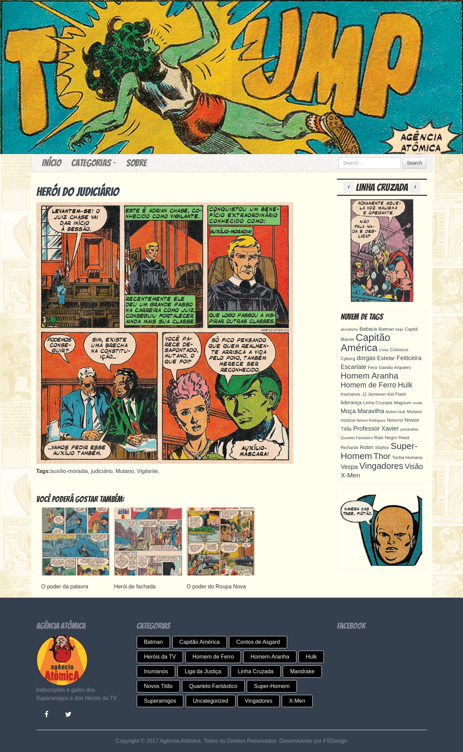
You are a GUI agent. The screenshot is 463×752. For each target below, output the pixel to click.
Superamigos (160, 701)
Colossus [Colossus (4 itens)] (399, 349)
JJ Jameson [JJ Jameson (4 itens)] (374, 394)
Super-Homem (272, 686)
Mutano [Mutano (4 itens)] (414, 411)
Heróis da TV (160, 657)
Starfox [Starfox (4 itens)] (382, 447)
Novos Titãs (158, 686)
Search (414, 163)
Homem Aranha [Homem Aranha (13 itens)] (369, 375)
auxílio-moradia (69, 471)
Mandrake (302, 671)
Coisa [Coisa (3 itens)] (383, 350)
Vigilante (147, 471)
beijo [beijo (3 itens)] (399, 329)
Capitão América (200, 642)
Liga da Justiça (203, 671)
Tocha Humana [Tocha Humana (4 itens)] (407, 457)
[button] (349, 187)
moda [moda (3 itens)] (417, 403)
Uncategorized (210, 701)
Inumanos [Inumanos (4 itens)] (351, 394)
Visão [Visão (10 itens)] (414, 466)
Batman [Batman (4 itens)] (386, 329)
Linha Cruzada (255, 671)
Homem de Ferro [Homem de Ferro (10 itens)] (368, 385)
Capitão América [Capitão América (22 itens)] (365, 342)
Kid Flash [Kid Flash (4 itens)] (396, 394)
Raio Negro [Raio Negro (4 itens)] (385, 437)
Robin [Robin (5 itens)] (366, 447)
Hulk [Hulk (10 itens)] (405, 385)
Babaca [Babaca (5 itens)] (368, 329)
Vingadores (258, 701)
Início (51, 163)
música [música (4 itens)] (348, 420)
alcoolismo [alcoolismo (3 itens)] (349, 329)
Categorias (93, 163)
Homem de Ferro (213, 657)
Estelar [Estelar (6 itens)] (386, 358)
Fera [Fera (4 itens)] (372, 367)
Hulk (311, 657)
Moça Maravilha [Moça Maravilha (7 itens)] (362, 411)
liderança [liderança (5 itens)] (351, 402)
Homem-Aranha (270, 657)
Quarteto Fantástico (213, 686)
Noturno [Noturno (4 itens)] (395, 420)
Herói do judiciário (77, 192)
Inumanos (156, 671)
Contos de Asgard (258, 642)
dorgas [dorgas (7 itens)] (366, 358)
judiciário (101, 471)
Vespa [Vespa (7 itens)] (349, 466)
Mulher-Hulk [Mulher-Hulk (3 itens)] (395, 412)
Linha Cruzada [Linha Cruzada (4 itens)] (377, 402)
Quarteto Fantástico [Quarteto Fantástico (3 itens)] (357, 438)
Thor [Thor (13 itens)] (382, 456)
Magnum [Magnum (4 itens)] (402, 402)
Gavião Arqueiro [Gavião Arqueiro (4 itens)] (395, 367)
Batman (153, 642)
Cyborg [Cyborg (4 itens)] (348, 358)
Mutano (124, 471)
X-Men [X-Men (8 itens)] (350, 475)
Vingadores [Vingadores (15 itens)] (381, 466)
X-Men (297, 701)
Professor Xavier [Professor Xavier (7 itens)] (376, 428)
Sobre (136, 163)
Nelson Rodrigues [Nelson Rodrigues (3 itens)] (371, 420)
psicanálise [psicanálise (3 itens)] (409, 429)
